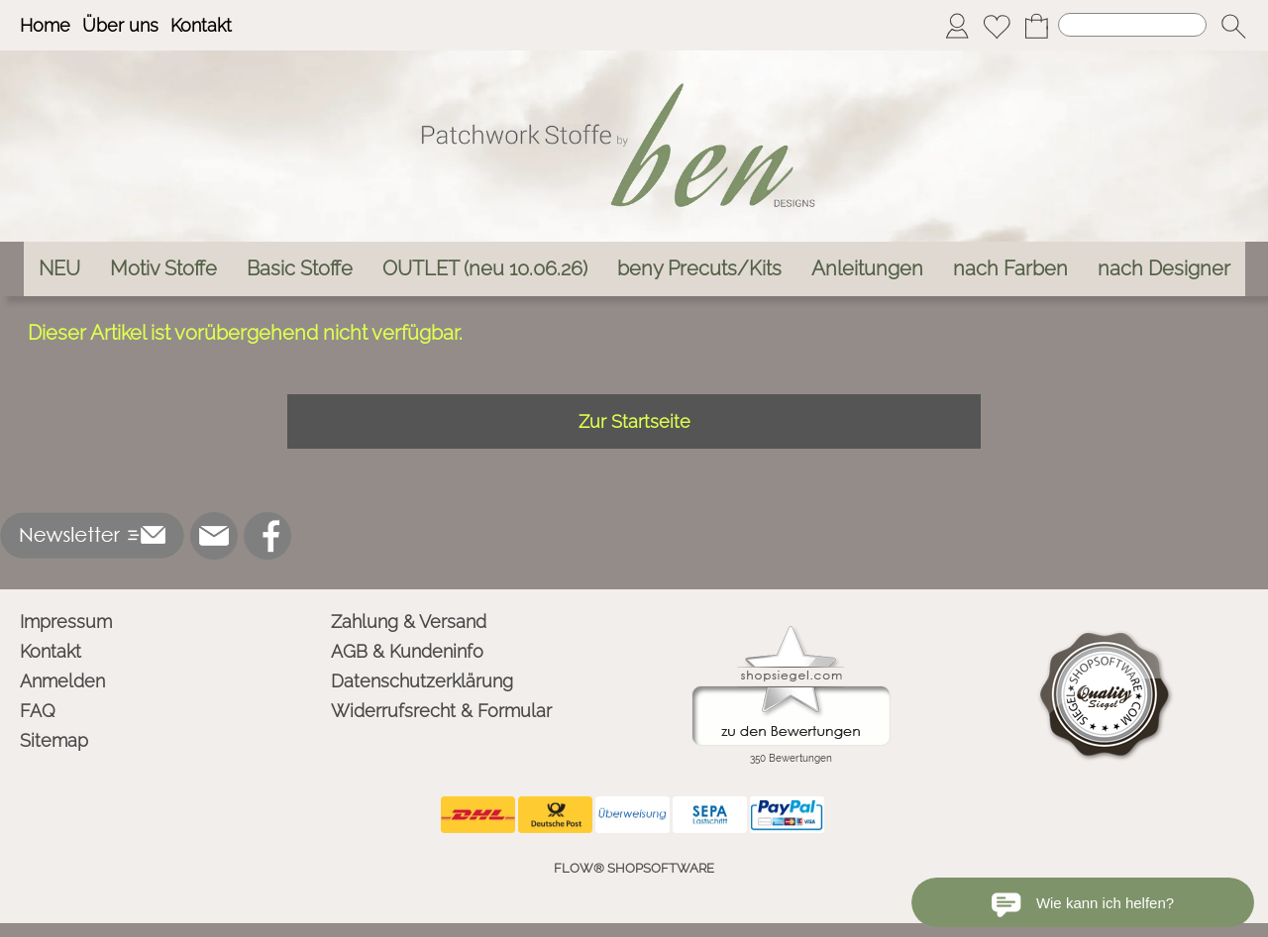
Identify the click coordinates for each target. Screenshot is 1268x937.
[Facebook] (267, 536)
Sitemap (54, 740)
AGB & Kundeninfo (407, 651)
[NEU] (59, 269)
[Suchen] (1132, 25)
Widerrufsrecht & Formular (441, 710)
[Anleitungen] (867, 269)
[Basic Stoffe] (300, 269)
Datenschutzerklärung (422, 681)
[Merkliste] (996, 26)
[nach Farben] (1010, 269)
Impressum (66, 621)
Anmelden (62, 681)
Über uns (120, 25)
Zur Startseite (634, 421)
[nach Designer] (1164, 269)
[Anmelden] (957, 26)
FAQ (37, 710)
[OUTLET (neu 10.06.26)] (485, 269)
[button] (1233, 26)
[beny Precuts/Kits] (699, 269)
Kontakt (201, 25)
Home (45, 25)
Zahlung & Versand (408, 621)
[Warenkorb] (1036, 26)
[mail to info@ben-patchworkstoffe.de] (214, 536)
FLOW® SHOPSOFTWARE (634, 868)
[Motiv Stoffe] (163, 269)
